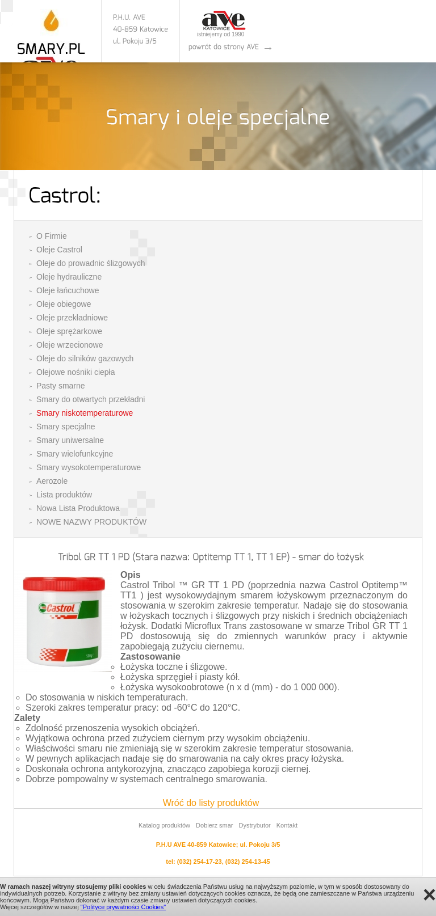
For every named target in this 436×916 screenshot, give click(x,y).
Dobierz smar (214, 825)
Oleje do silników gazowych (84, 358)
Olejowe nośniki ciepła (75, 372)
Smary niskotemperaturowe (84, 412)
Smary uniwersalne (70, 440)
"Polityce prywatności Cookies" (123, 907)
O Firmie (51, 235)
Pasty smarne (60, 385)
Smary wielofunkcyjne (74, 453)
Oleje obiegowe (63, 304)
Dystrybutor (254, 825)
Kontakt (286, 825)
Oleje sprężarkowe (69, 331)
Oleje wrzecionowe (69, 344)
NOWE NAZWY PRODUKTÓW (91, 521)
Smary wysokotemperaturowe (88, 467)
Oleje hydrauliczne (69, 276)
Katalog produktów (164, 825)
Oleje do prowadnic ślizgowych (90, 263)
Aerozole (52, 481)
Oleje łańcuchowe (67, 290)
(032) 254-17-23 (199, 861)
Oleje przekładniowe (72, 317)
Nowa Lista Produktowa (78, 508)
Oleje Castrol (59, 249)
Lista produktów (64, 494)
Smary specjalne (65, 426)
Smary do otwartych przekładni (90, 399)
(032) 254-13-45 (247, 861)
